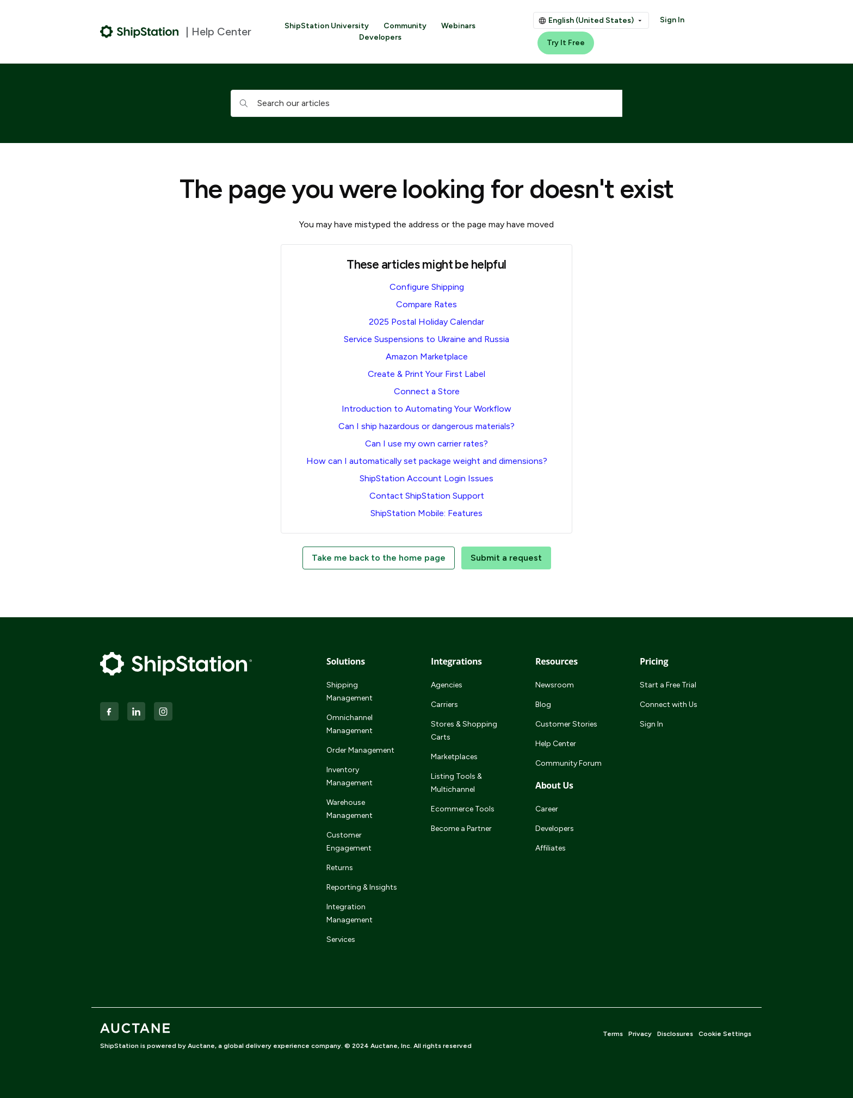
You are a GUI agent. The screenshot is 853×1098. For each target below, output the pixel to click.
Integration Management (349, 913)
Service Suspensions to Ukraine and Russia (426, 339)
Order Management (360, 750)
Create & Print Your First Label (426, 374)
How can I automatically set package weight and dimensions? (426, 461)
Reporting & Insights (361, 887)
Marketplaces (454, 756)
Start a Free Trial (668, 685)
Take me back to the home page (379, 558)
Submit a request (506, 558)
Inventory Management (349, 776)
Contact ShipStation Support (426, 496)
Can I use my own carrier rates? (426, 443)
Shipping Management (349, 691)
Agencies (446, 685)
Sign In (672, 19)
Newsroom (554, 685)
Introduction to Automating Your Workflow (426, 409)
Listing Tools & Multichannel (456, 783)
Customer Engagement (349, 841)
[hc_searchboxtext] (426, 103)
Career (546, 809)
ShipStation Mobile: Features (426, 513)
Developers (380, 37)
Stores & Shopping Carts (464, 730)
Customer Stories (566, 724)
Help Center (555, 743)
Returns (339, 867)
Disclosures (675, 1034)
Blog (543, 704)
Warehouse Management (349, 809)
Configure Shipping (427, 287)
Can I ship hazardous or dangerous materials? (426, 426)
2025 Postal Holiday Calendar (426, 322)
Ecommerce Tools (463, 809)
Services (340, 939)
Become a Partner (461, 828)
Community (405, 25)
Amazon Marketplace (427, 356)
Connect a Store (427, 391)
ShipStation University (327, 25)
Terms (613, 1034)
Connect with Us (668, 704)
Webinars (458, 25)
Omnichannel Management (349, 724)
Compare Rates (426, 304)
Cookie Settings (725, 1034)
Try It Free (566, 42)
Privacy (640, 1034)
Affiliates (550, 848)
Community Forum (568, 763)
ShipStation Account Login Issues (426, 478)
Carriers (444, 704)
